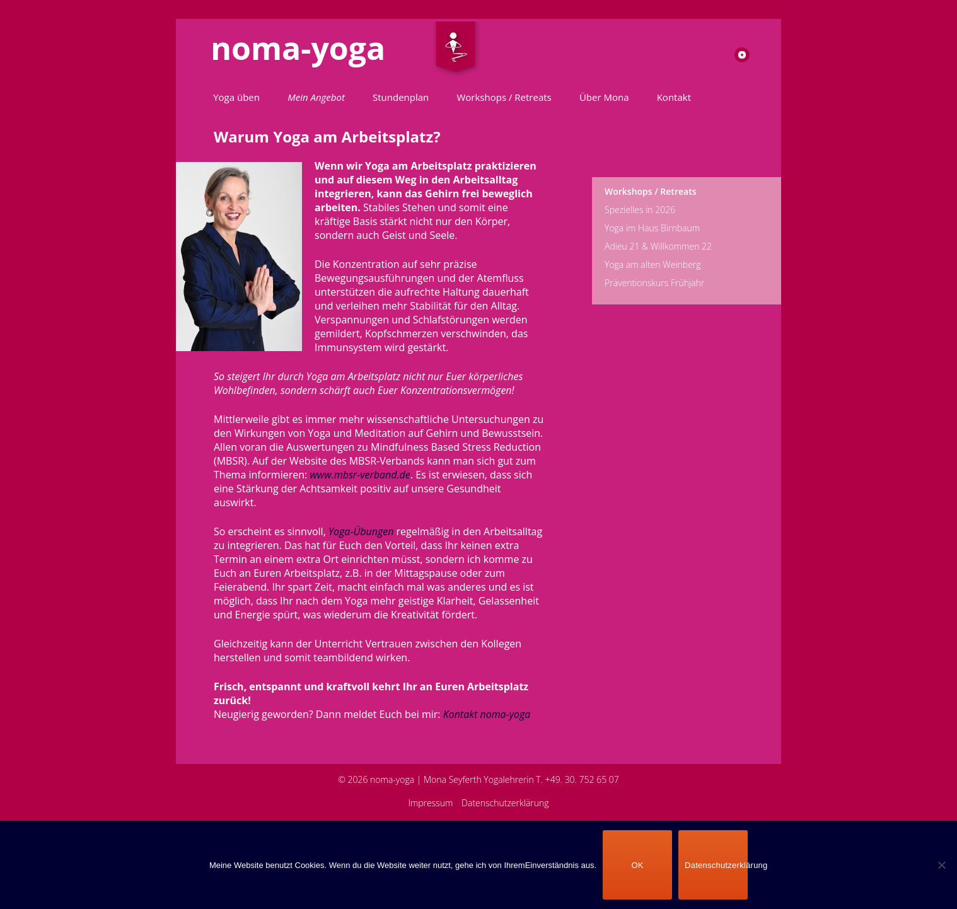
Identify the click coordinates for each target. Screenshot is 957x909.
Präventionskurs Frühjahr (654, 283)
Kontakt (674, 97)
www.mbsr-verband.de (360, 475)
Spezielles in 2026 (640, 210)
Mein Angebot (316, 97)
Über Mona (604, 97)
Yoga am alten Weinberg (653, 264)
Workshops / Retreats (503, 97)
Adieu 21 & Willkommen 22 (658, 246)
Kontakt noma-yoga (487, 714)
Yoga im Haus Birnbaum (652, 228)
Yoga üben (236, 97)
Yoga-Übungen (361, 531)
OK (637, 865)
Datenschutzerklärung (505, 803)
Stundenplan (401, 97)
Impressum (430, 803)
